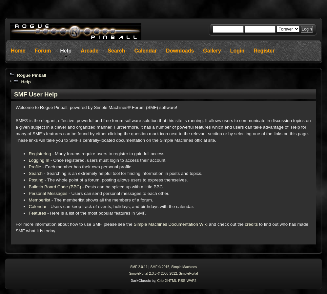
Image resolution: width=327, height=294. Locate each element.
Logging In (39, 160)
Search (36, 173)
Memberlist (39, 200)
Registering (40, 153)
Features (37, 213)
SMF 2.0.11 (139, 267)
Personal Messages (48, 193)
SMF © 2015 (159, 267)
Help (26, 81)
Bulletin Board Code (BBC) (55, 186)
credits (251, 224)
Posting (36, 180)
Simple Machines (184, 267)
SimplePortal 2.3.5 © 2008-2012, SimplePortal (163, 273)
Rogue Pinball (31, 75)
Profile (35, 166)
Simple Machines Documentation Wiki (170, 224)
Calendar (38, 206)
